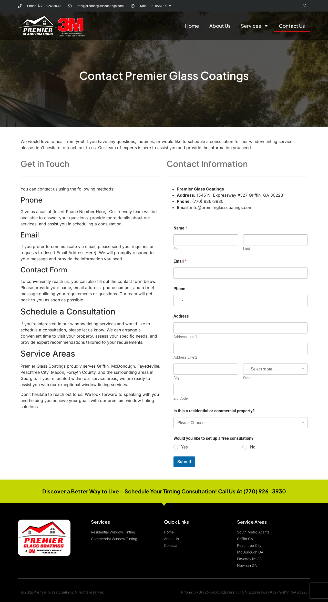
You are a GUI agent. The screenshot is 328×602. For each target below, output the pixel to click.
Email (180, 260)
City (176, 377)
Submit (184, 460)
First (177, 248)
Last (246, 248)
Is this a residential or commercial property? (214, 410)
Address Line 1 (185, 336)
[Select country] (179, 299)
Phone (179, 288)
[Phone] (240, 299)
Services (255, 26)
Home (192, 25)
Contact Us (292, 25)
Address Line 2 (185, 357)
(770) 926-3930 (206, 591)
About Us (220, 25)
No (252, 446)
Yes (184, 446)
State (247, 377)
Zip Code (180, 398)
